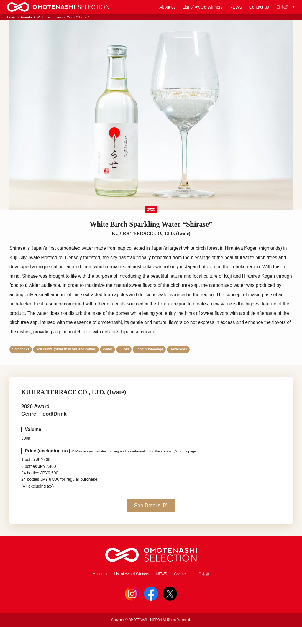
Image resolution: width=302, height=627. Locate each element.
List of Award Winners (203, 7)
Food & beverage (149, 349)
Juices (124, 349)
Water (107, 349)
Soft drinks (20, 349)
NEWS (236, 7)
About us (167, 7)
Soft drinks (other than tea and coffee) (66, 349)
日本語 (285, 7)
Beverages (178, 349)
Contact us (259, 7)
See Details (151, 505)
